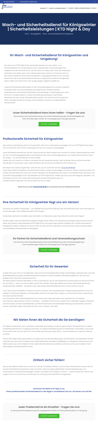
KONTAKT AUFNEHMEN (49, 124)
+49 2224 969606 (8, 2)
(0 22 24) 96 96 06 (68, 168)
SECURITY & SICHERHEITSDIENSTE (57, 8)
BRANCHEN (43, 8)
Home (27, 34)
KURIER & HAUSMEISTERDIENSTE (82, 8)
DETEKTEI (71, 8)
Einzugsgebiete (36, 34)
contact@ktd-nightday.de (28, 2)
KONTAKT (94, 8)
